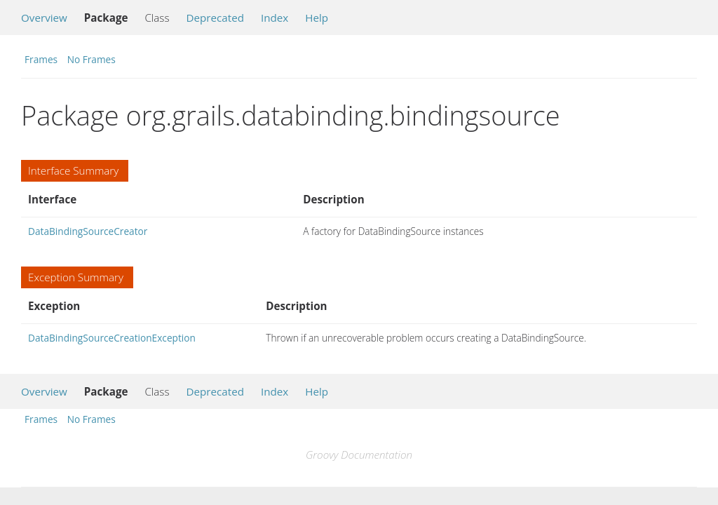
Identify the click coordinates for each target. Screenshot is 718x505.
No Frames (91, 59)
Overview (44, 18)
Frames (41, 59)
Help (316, 18)
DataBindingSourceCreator (87, 231)
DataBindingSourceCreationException (112, 337)
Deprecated (215, 18)
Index (274, 18)
